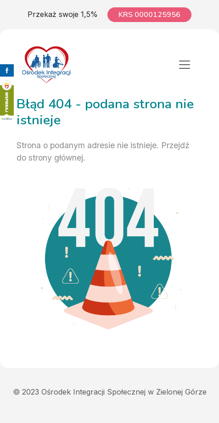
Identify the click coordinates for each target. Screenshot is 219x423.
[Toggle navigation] (184, 64)
